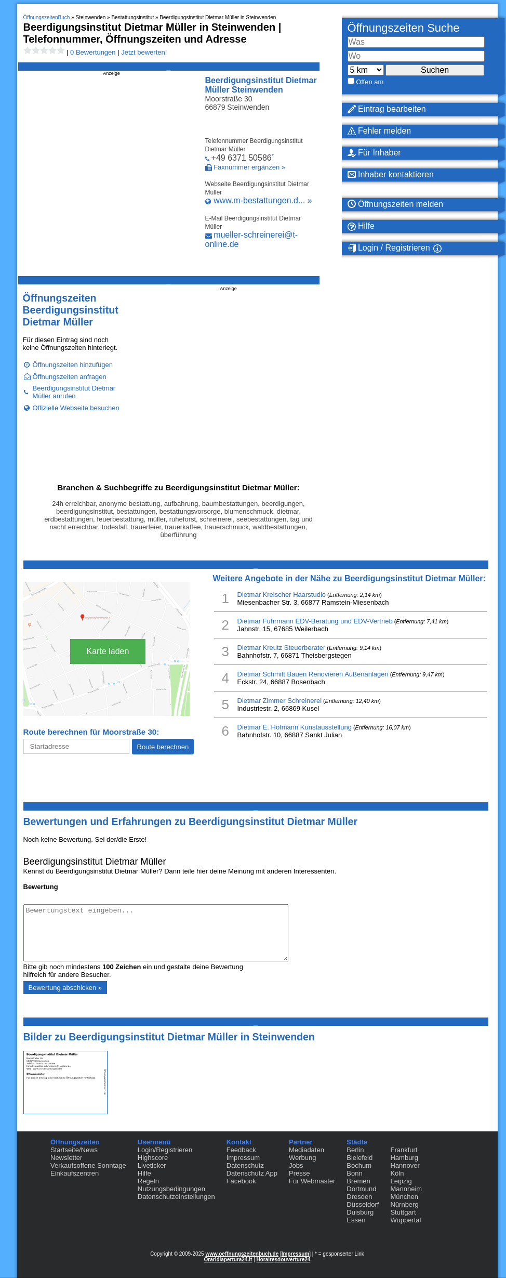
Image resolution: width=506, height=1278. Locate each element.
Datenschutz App (252, 1173)
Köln (397, 1173)
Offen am (369, 82)
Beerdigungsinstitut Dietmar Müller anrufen (74, 392)
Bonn (354, 1173)
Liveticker (152, 1165)
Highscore (153, 1158)
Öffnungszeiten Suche (404, 27)
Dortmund (361, 1189)
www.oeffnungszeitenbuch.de (241, 1254)
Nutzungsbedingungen (171, 1189)
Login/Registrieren (165, 1150)
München (404, 1197)
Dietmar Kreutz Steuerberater (281, 647)
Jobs (296, 1165)
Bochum (359, 1165)
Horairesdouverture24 (284, 1259)
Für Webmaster (312, 1181)
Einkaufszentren (74, 1173)
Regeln (148, 1181)
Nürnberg (404, 1204)
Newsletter (66, 1158)
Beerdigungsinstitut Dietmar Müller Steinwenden (261, 85)
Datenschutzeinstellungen (176, 1197)
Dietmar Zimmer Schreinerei (279, 701)
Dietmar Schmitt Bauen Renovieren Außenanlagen (313, 674)
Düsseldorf (363, 1204)
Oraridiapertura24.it (228, 1259)
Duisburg (360, 1212)
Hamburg (404, 1158)
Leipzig (400, 1181)
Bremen (358, 1181)
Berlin (355, 1150)
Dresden (359, 1197)
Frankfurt (403, 1150)
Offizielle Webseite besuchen (76, 408)
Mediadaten (306, 1150)
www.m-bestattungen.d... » (263, 200)
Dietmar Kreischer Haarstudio (281, 594)
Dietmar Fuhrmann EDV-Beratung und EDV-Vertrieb (315, 621)
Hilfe (144, 1173)
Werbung (302, 1158)
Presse (299, 1173)
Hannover (404, 1165)
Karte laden (108, 651)
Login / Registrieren (389, 248)
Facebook (241, 1181)
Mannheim (406, 1189)
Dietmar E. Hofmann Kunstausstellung (294, 727)
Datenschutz (245, 1165)
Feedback (241, 1150)
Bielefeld (359, 1158)
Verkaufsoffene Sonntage (88, 1165)
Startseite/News (74, 1150)
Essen (356, 1220)
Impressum (243, 1158)
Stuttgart (403, 1212)
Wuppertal (405, 1220)
